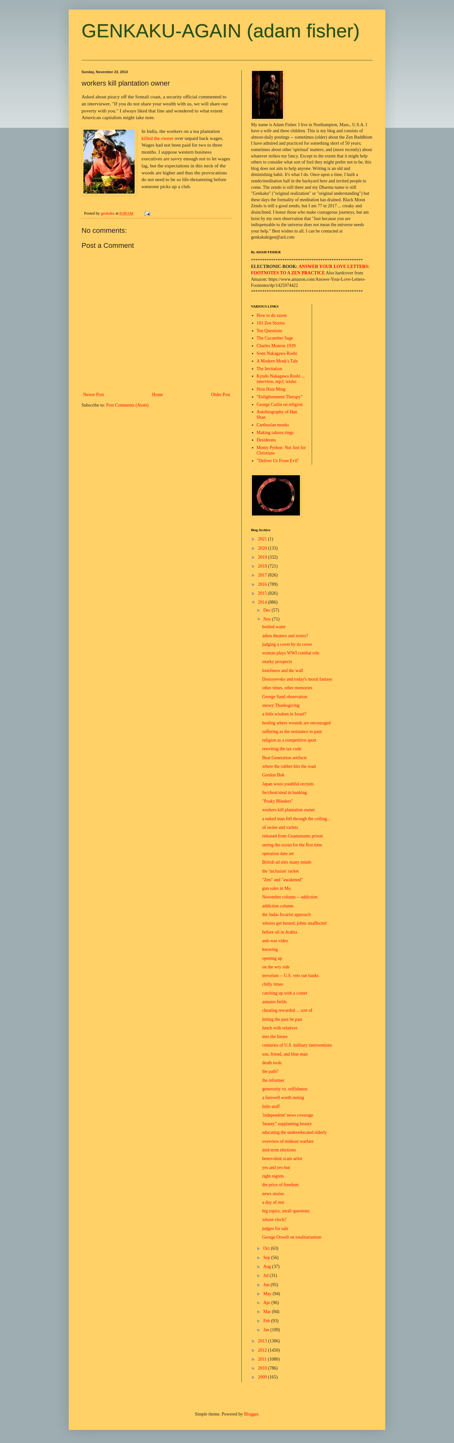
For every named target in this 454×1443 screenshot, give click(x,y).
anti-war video (275, 940)
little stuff (271, 1106)
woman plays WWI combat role (290, 653)
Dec (267, 610)
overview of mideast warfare (288, 1141)
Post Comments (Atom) (127, 405)
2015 (263, 593)
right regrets (273, 1176)
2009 (263, 1377)
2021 (263, 539)
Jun (266, 1284)
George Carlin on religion (280, 404)
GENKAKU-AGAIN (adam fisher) (221, 31)
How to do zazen (272, 315)
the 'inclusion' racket (280, 871)
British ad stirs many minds (286, 862)
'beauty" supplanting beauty (287, 1123)
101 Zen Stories (271, 323)
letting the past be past (282, 1019)
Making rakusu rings (275, 432)
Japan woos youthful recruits (288, 784)
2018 (263, 566)
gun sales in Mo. (277, 888)
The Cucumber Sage (275, 338)
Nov (267, 619)
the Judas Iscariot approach (286, 914)
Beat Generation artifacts (284, 757)
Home (157, 394)
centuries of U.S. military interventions (297, 1045)
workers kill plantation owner (288, 809)
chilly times (272, 984)
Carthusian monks (273, 425)
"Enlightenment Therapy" (280, 396)
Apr (267, 1302)
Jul (266, 1275)
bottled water (274, 626)
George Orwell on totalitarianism (291, 1237)
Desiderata (266, 440)
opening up (272, 958)
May (267, 1293)
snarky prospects (277, 661)
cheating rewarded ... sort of (287, 1010)
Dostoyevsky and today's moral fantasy (297, 679)
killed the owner (157, 138)
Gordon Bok (273, 775)
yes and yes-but (276, 1167)
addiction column (278, 906)
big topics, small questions (286, 1211)
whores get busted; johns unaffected (294, 923)
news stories (273, 1193)
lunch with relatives (279, 1028)
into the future (274, 1036)
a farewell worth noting (283, 1097)
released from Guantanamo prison (292, 836)
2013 (263, 1341)
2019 (263, 557)
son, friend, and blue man (285, 1054)
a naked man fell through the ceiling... (296, 818)
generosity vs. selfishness (285, 1089)
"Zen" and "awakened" (282, 879)
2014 (263, 602)
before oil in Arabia (279, 932)
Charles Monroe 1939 (276, 345)
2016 (263, 584)
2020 (263, 548)
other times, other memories (287, 687)
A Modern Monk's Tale (277, 361)
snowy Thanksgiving (281, 705)
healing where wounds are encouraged (296, 723)
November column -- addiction (289, 897)
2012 (263, 1350)
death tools (272, 1062)
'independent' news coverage (287, 1115)
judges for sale (275, 1228)
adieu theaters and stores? (285, 635)
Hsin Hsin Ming (271, 389)
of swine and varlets (280, 827)
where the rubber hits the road (289, 766)
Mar (267, 1311)
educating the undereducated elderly (294, 1132)
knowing (270, 949)
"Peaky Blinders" (277, 801)
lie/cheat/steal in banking (284, 792)
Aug (267, 1266)
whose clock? (274, 1219)
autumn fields (274, 1001)
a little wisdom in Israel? (284, 714)
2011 (263, 1359)
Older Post (221, 394)
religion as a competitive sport (289, 740)
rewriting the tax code (281, 748)
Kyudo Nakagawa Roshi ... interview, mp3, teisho (281, 379)
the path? (270, 1071)
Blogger (251, 1414)
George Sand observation (284, 696)
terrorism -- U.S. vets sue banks (290, 975)
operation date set (278, 853)
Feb (267, 1320)
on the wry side (276, 967)
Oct (267, 1248)
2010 (263, 1368)
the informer (273, 1080)
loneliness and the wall (282, 670)
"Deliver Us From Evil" (278, 460)
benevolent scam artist (282, 1158)
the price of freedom (280, 1184)
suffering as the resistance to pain (292, 731)
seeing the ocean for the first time (292, 845)
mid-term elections (279, 1150)
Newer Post (93, 394)
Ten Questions (269, 330)
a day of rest (273, 1202)
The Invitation (269, 368)
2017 (263, 575)
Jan (266, 1329)
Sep (267, 1257)
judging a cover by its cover (287, 644)
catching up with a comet (284, 993)
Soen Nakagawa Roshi (277, 353)
